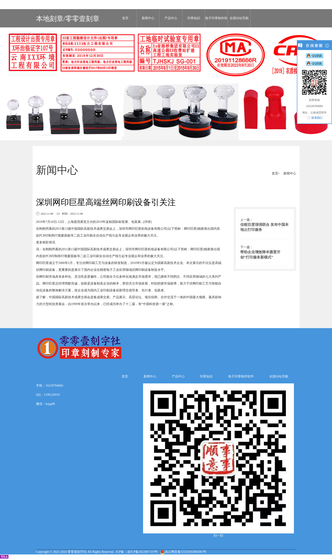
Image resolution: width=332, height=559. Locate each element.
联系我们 (316, 117)
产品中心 (171, 18)
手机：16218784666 (49, 385)
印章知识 (193, 18)
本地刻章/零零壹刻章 (67, 18)
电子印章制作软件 (216, 21)
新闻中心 (148, 18)
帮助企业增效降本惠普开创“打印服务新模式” (260, 254)
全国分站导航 (239, 18)
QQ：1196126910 (48, 394)
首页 (125, 18)
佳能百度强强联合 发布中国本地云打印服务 (264, 227)
